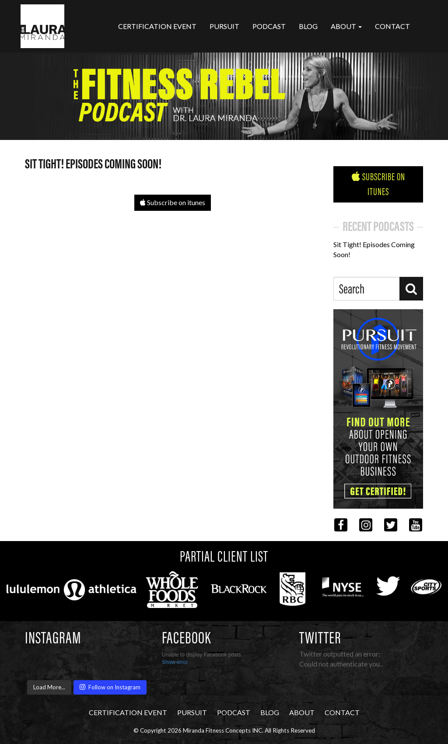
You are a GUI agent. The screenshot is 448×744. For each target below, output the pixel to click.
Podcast (269, 26)
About (346, 26)
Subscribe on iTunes (378, 184)
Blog (308, 26)
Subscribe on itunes (172, 202)
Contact (392, 26)
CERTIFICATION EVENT (157, 26)
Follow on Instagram (110, 687)
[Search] (411, 288)
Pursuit (224, 26)
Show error (175, 662)
